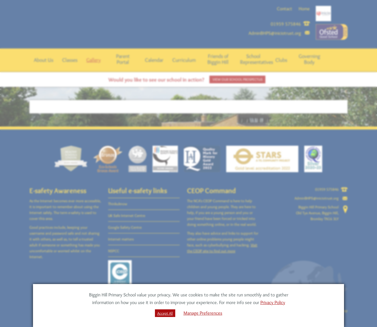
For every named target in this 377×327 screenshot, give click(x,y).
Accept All (165, 313)
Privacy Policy (272, 302)
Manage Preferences (202, 313)
